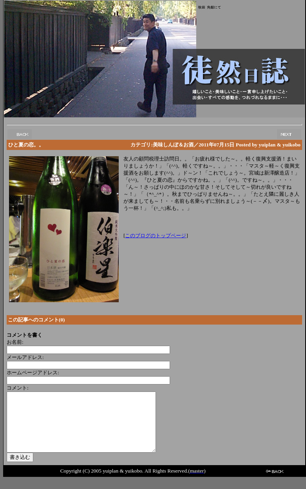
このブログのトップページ (155, 235)
